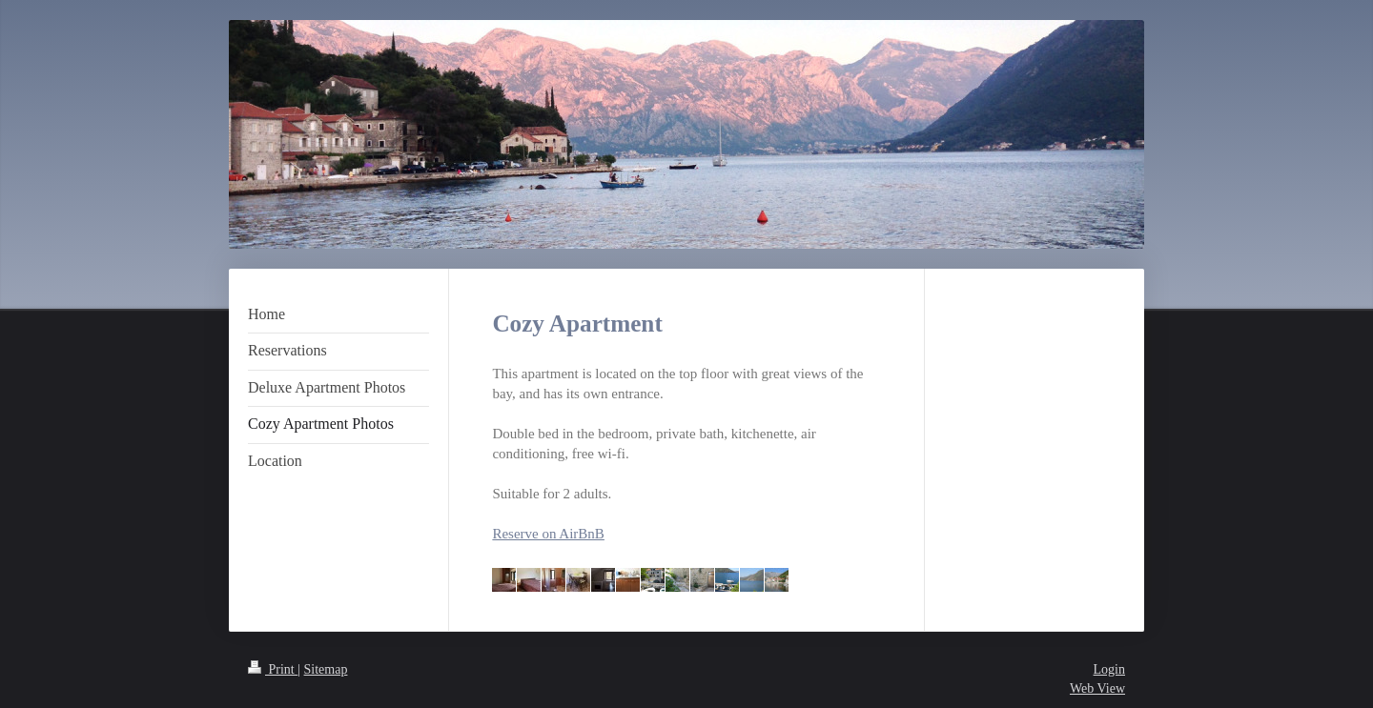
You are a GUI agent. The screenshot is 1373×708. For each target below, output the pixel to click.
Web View (1097, 688)
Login (1109, 669)
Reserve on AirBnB (548, 533)
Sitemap (326, 669)
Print (272, 669)
